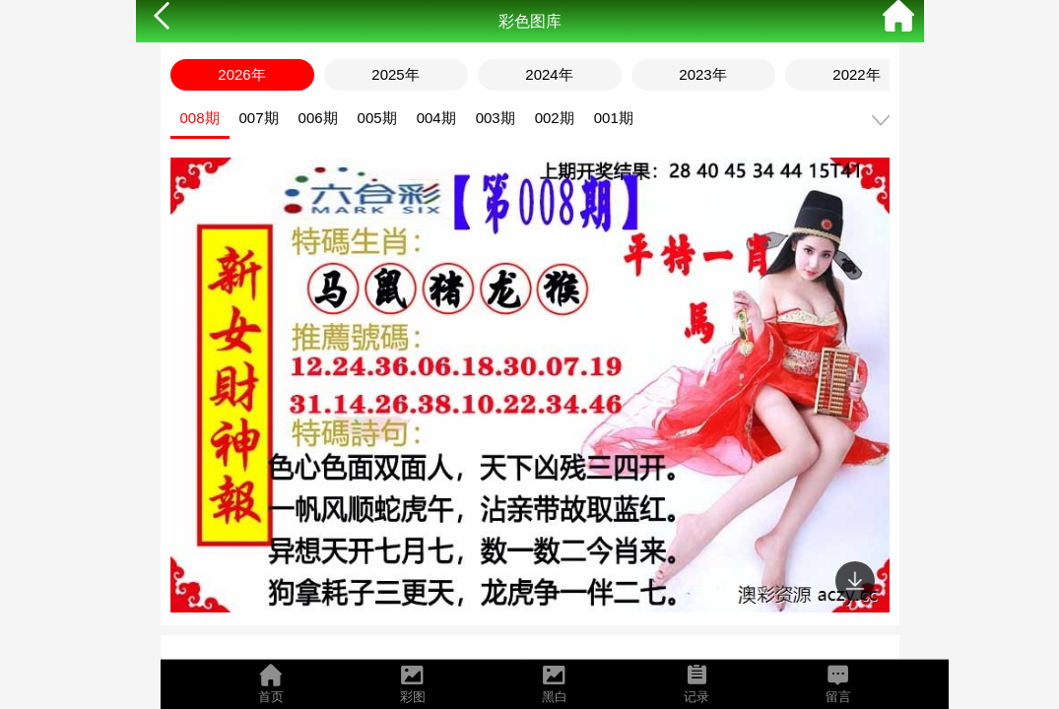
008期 (200, 117)
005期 (377, 117)
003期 (495, 117)
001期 (613, 117)
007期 (259, 117)
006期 (318, 117)
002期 (554, 117)
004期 (436, 117)
